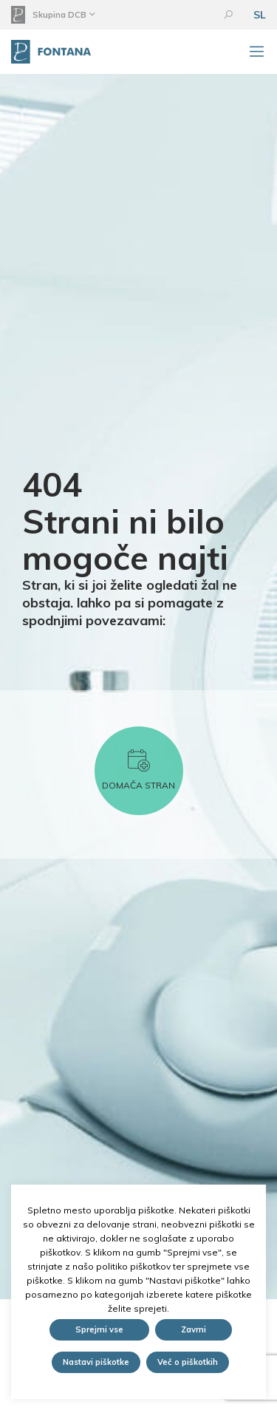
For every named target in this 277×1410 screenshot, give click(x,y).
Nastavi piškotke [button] (96, 1362)
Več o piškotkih (187, 1362)
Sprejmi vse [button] (99, 1329)
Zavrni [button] (193, 1329)
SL (259, 14)
